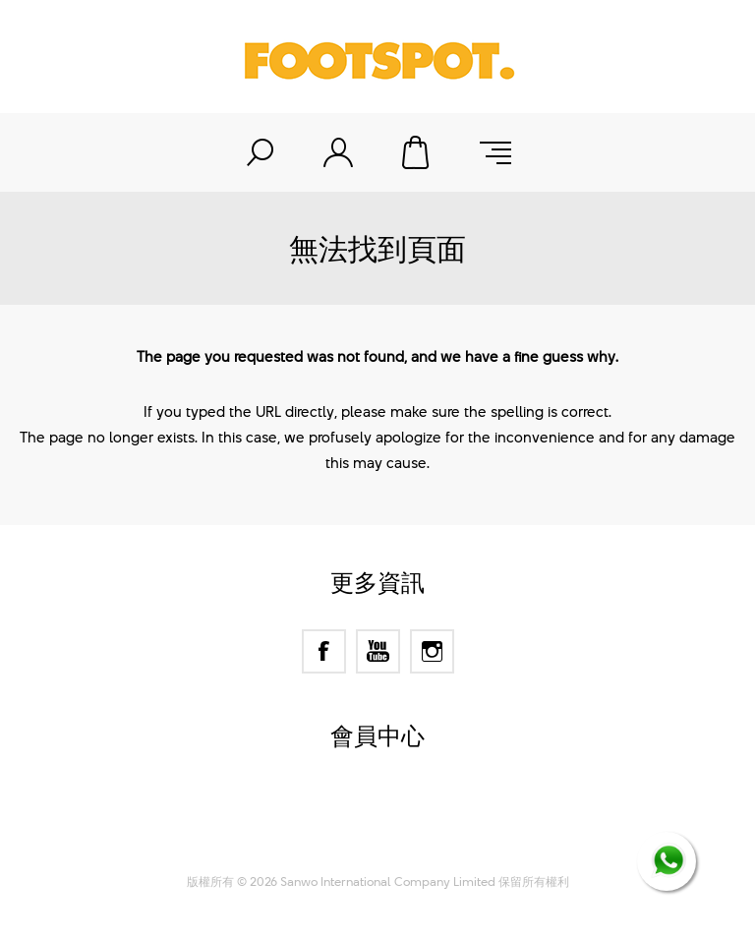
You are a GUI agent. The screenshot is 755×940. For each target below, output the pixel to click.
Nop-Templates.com (415, 837)
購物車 (416, 152)
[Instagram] (432, 651)
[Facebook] (324, 651)
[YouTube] (378, 651)
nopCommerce (412, 812)
